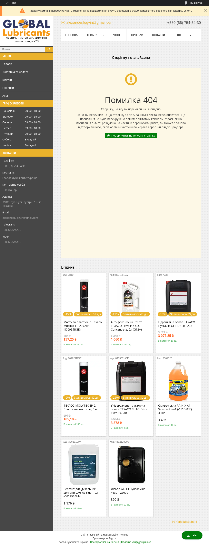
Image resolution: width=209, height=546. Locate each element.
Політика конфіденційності (136, 542)
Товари (7, 64)
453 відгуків (195, 2)
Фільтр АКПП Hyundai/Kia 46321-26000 (128, 490)
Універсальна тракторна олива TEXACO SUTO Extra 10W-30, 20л (129, 409)
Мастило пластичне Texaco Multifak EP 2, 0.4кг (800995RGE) (82, 325)
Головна (71, 35)
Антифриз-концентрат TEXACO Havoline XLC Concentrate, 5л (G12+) (126, 325)
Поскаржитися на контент (104, 542)
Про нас (137, 35)
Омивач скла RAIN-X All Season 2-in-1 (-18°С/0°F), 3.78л (175, 409)
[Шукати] (49, 49)
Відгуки (7, 80)
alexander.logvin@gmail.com (20, 218)
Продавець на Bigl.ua (104, 538)
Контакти (158, 35)
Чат (192, 535)
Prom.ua (123, 534)
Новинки (8, 88)
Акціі (5, 96)
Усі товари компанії (184, 522)
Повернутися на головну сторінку (133, 135)
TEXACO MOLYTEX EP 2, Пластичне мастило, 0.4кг (81, 407)
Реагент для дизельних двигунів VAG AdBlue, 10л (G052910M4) (80, 492)
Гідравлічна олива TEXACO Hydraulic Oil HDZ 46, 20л (176, 324)
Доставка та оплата (15, 72)
